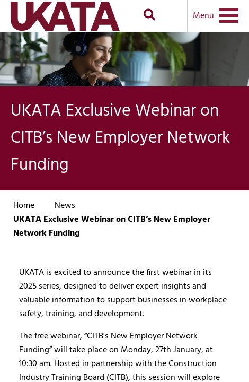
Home (23, 206)
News (65, 206)
